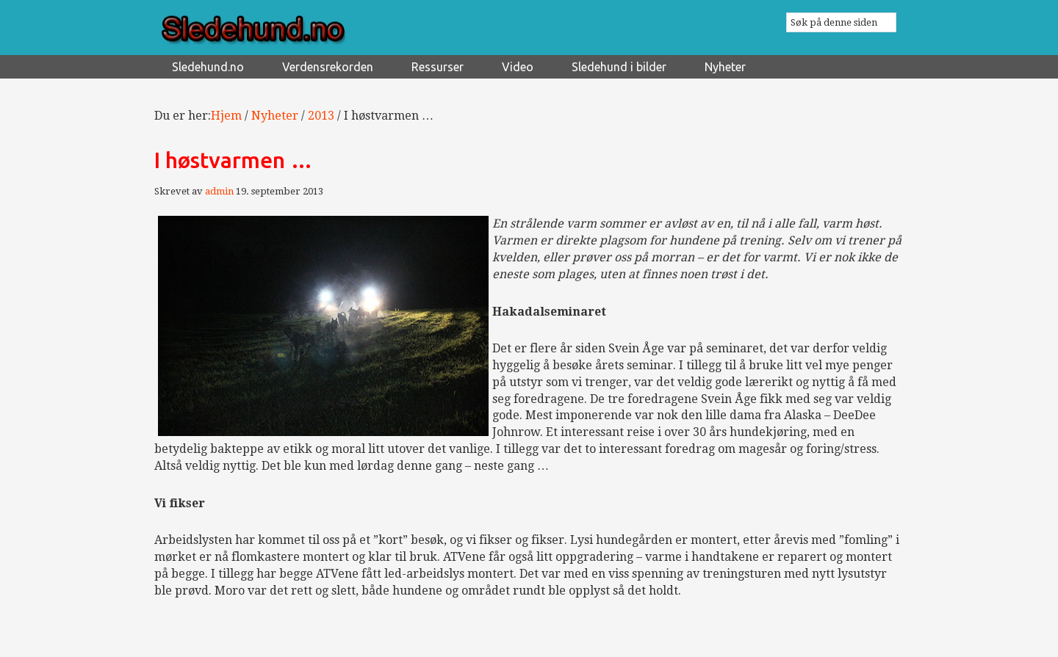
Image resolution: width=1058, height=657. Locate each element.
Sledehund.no (294, 30)
